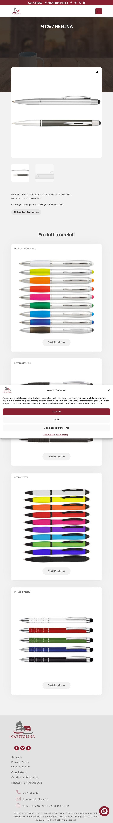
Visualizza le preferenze (56, 428)
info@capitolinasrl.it (36, 799)
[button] (108, 390)
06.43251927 (30, 792)
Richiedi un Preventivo (26, 212)
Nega (57, 419)
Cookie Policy (49, 434)
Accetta (56, 411)
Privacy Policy (62, 434)
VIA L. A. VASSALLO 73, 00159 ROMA (46, 805)
